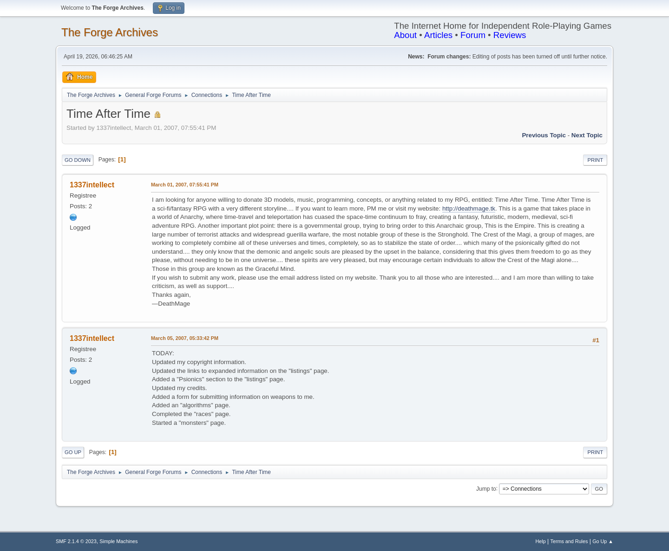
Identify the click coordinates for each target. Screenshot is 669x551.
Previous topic (544, 135)
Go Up (73, 452)
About (405, 35)
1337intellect (92, 185)
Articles (438, 35)
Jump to (486, 488)
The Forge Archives (109, 32)
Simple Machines (118, 541)
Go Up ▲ (602, 541)
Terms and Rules (569, 541)
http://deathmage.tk (468, 208)
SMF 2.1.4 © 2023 (76, 541)
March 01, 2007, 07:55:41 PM (184, 184)
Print (595, 160)
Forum (472, 35)
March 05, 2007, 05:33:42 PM (184, 338)
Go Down (78, 160)
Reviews (509, 35)
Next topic (587, 135)
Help (541, 541)
